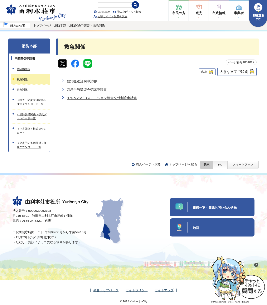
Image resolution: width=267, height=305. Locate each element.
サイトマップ (164, 290)
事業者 (239, 13)
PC (220, 164)
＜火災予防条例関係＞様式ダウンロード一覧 (32, 144)
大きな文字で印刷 (234, 72)
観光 (198, 13)
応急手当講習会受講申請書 (87, 89)
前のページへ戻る (148, 164)
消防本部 (60, 25)
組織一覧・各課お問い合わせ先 (215, 207)
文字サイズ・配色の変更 (112, 16)
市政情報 (218, 13)
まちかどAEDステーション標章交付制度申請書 (102, 98)
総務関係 (22, 89)
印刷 (204, 71)
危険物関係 (23, 69)
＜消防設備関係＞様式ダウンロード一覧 (32, 116)
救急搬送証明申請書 (82, 81)
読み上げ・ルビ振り (129, 11)
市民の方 (178, 13)
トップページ (42, 25)
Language (104, 11)
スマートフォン (243, 164)
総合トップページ (105, 290)
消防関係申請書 (79, 25)
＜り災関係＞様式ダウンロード (32, 130)
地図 (196, 228)
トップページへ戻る (183, 164)
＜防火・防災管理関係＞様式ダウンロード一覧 (32, 102)
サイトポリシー (137, 290)
